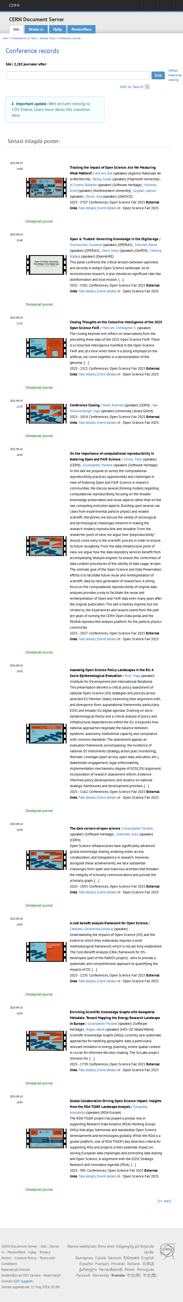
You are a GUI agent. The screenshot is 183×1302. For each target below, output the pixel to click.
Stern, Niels (110, 250)
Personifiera (81, 29)
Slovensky (100, 1275)
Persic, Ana (94, 196)
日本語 (148, 1263)
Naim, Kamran (113, 405)
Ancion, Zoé (104, 173)
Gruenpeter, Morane (98, 465)
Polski (130, 1269)
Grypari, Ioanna (145, 190)
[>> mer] (164, 1200)
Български (84, 1257)
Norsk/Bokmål (111, 1269)
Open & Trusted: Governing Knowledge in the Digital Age (114, 239)
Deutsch (114, 1257)
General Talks (47, 38)
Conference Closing (85, 405)
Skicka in (36, 29)
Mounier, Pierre (146, 244)
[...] (121, 279)
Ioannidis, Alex (127, 834)
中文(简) (134, 1275)
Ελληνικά (131, 1257)
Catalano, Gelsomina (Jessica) (91, 929)
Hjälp (57, 29)
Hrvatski (118, 1263)
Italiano (133, 1263)
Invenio (24, 1269)
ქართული (88, 1269)
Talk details (87, 208)
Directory (168, 7)
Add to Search (132, 86)
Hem (5, 38)
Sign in (152, 7)
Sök (16, 29)
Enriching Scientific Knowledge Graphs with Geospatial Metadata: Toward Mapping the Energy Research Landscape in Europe (115, 1018)
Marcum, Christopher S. (119, 328)
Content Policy (25, 1258)
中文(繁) (150, 1275)
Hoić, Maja (132, 675)
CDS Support (23, 1281)
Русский (83, 1275)
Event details (106, 208)
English (147, 1257)
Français (102, 1263)
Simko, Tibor (133, 459)
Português (145, 1269)
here (16, 115)
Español (86, 1263)
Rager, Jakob (95, 1029)
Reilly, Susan (102, 179)
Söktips (173, 70)
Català (100, 1257)
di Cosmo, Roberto (83, 184)
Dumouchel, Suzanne (86, 244)
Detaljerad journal (39, 221)
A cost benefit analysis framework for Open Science (109, 923)
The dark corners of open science (95, 828)
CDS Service (32, 1275)
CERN (14, 5)
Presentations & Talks (24, 38)
